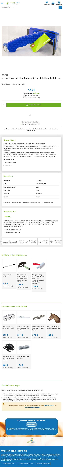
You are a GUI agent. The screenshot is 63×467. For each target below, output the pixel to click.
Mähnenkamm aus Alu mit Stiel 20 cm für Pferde (23, 328)
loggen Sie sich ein (49, 405)
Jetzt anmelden (31, 424)
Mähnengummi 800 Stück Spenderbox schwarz (8, 358)
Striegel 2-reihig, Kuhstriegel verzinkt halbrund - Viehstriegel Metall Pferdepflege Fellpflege (38, 279)
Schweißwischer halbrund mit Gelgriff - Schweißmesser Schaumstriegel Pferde (23, 278)
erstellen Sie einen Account (32, 407)
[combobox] (31, 7)
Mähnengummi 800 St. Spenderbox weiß (53, 327)
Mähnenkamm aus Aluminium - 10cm (8, 327)
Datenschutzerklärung (43, 463)
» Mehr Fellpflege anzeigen (12, 232)
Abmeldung (11, 428)
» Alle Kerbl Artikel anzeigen (12, 229)
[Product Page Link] (9, 272)
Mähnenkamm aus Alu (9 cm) (23, 357)
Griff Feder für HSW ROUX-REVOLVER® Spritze (38, 328)
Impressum (8, 460)
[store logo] (13, 3)
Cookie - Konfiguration (26, 463)
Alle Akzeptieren (8, 463)
